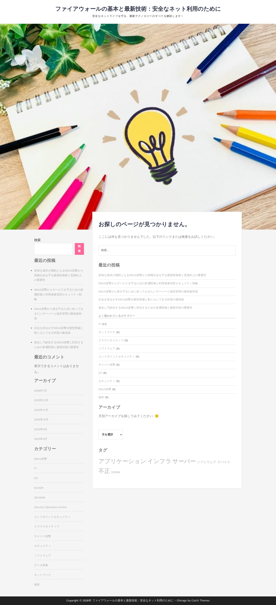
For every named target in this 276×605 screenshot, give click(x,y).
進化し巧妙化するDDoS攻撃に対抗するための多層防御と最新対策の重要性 (145, 308)
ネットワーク (106, 332)
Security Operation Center (50, 507)
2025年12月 (41, 400)
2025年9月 (40, 429)
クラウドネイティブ (111, 340)
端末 (101, 397)
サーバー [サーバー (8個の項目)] (184, 461)
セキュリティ (106, 381)
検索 (37, 240)
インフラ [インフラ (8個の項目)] (159, 461)
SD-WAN (39, 498)
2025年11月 (41, 410)
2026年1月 (40, 391)
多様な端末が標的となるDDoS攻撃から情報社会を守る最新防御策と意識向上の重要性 (152, 275)
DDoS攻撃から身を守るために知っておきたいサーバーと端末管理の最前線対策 (148, 292)
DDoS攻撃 (104, 389)
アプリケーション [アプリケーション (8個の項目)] (122, 461)
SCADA (38, 488)
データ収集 (41, 565)
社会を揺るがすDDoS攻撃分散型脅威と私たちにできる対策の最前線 (141, 300)
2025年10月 (41, 420)
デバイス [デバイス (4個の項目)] (223, 462)
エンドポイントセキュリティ (116, 357)
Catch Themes (201, 601)
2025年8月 (40, 439)
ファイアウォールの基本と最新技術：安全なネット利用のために (138, 9)
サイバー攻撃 (106, 365)
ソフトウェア (106, 349)
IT (99, 324)
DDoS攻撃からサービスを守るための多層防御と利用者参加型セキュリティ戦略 (148, 283)
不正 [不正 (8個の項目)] (104, 471)
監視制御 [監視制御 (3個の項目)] (115, 472)
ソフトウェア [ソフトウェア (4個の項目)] (206, 462)
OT (100, 373)
